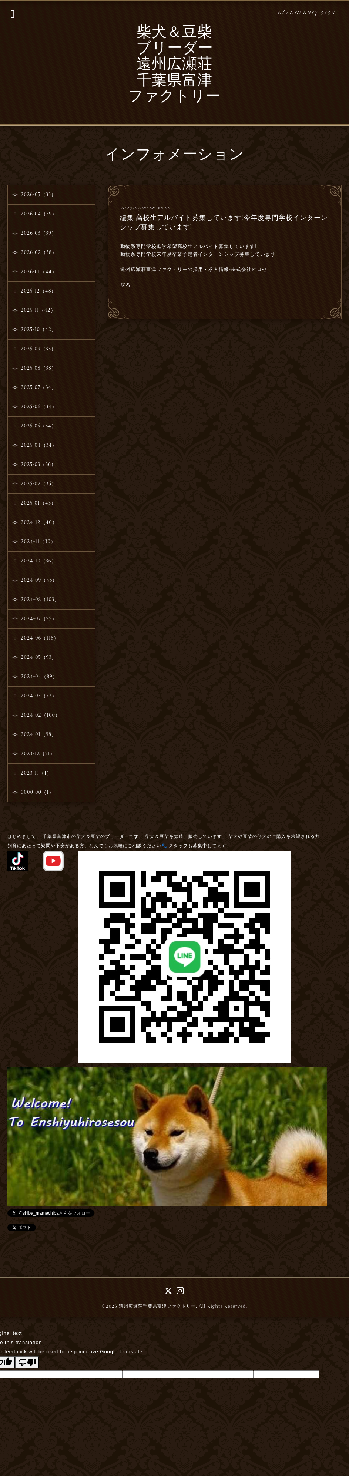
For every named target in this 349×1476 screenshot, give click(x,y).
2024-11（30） (38, 542)
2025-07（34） (39, 387)
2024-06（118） (40, 638)
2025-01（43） (38, 503)
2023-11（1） (36, 773)
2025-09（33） (38, 349)
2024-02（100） (40, 715)
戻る (125, 285)
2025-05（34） (39, 426)
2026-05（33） (38, 195)
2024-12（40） (39, 522)
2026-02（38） (39, 252)
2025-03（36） (38, 465)
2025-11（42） (38, 310)
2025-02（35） (39, 484)
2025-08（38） (39, 368)
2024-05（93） (39, 657)
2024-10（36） (39, 561)
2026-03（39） (39, 233)
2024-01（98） (39, 734)
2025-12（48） (38, 291)
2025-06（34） (39, 407)
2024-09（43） (39, 580)
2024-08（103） (40, 599)
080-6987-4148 (312, 13)
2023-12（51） (38, 754)
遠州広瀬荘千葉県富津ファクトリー (157, 1306)
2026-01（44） (39, 272)
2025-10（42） (39, 330)
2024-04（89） (39, 677)
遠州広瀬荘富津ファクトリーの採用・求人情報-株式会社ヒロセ (193, 270)
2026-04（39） (39, 214)
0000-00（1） (37, 792)
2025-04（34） (39, 445)
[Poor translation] (27, 1362)
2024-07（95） (39, 619)
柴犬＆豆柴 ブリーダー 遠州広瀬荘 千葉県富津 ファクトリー (174, 65)
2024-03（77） (39, 696)
